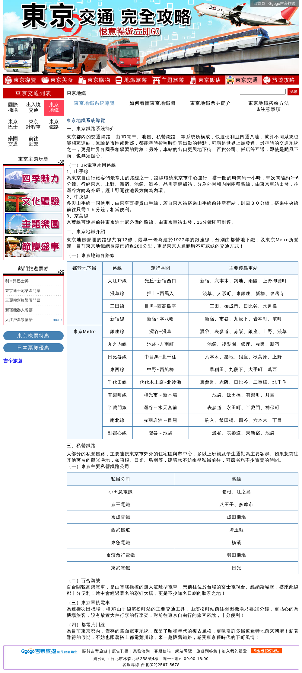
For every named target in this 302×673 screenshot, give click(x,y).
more (57, 319)
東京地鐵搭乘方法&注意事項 (268, 106)
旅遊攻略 (285, 80)
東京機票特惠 (33, 335)
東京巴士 (13, 124)
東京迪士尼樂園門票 (22, 290)
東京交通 (248, 80)
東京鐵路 (54, 124)
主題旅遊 (174, 80)
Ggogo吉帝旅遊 (282, 3)
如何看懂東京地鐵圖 (152, 103)
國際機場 (13, 107)
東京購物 (100, 80)
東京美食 (63, 80)
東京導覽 (27, 80)
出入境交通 (33, 107)
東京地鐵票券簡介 (210, 103)
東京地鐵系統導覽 (94, 103)
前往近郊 (33, 141)
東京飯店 (211, 80)
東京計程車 (33, 124)
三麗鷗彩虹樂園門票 (22, 300)
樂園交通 (13, 141)
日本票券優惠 (33, 347)
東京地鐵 (54, 107)
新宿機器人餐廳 (19, 310)
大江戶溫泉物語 (19, 319)
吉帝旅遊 (13, 360)
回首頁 (259, 3)
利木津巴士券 (17, 281)
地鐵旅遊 (137, 80)
